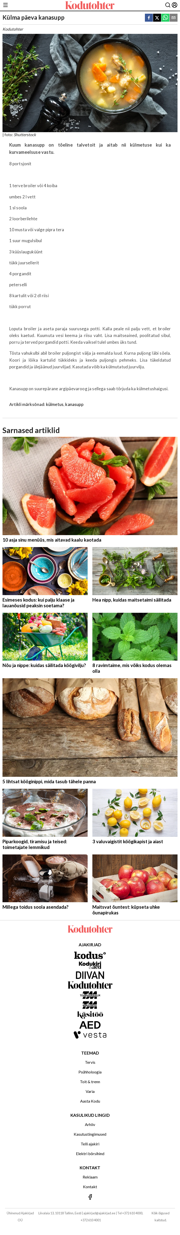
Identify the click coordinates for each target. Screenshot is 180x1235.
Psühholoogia (90, 1071)
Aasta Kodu (90, 1101)
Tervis (90, 1062)
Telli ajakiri (90, 1143)
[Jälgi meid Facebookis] (90, 1197)
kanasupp (74, 404)
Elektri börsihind (90, 1153)
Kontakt (90, 1186)
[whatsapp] (165, 18)
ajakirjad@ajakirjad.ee (99, 1213)
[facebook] (149, 18)
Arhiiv (90, 1124)
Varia (90, 1091)
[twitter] (157, 18)
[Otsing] (168, 5)
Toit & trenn (90, 1081)
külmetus (54, 404)
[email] (174, 18)
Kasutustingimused (90, 1134)
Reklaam (90, 1177)
